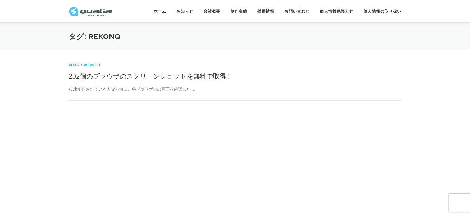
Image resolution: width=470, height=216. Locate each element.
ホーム (160, 11)
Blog (74, 65)
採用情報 (265, 11)
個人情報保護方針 (336, 11)
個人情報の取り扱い (382, 11)
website (92, 65)
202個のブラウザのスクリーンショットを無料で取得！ (150, 75)
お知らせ (185, 11)
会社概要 (212, 11)
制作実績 (239, 11)
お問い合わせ (297, 11)
